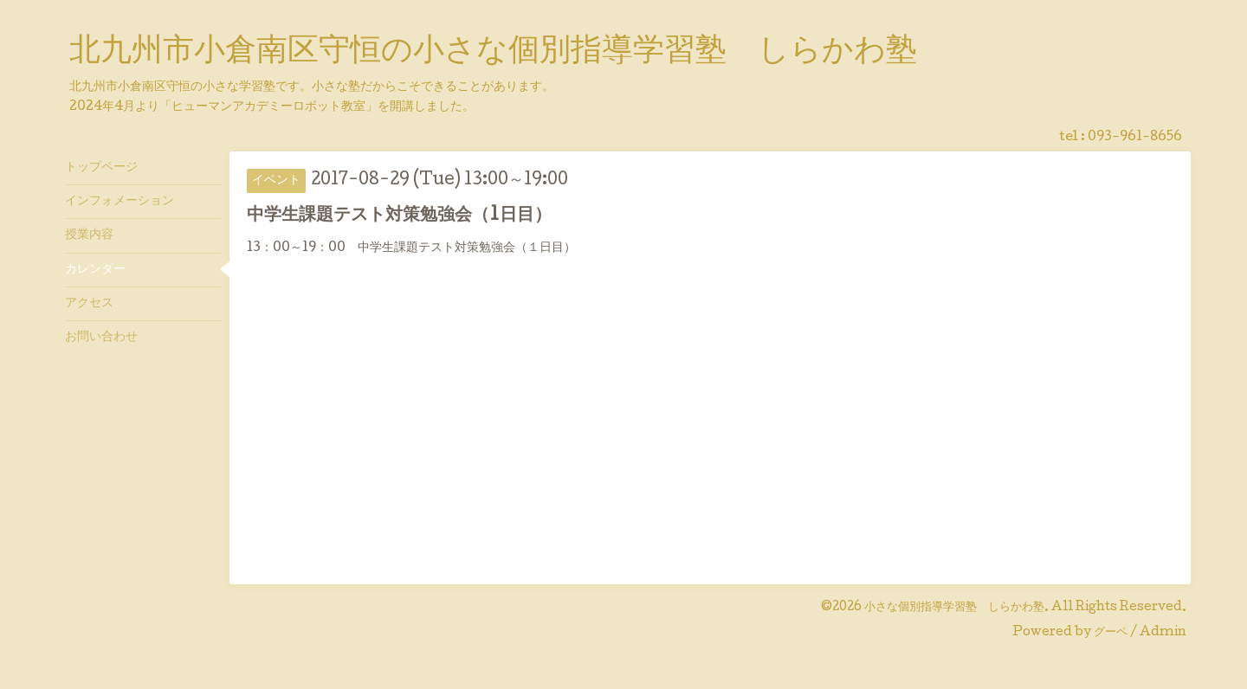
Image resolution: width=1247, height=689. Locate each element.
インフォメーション (119, 202)
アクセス (89, 304)
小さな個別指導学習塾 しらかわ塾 (954, 608)
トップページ (101, 168)
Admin (1163, 633)
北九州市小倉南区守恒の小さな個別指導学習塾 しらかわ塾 (493, 52)
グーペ (1110, 633)
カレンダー (95, 270)
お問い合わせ (101, 337)
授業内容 (89, 235)
